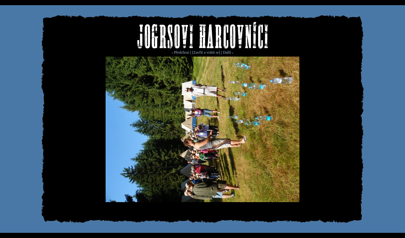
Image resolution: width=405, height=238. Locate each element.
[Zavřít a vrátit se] (206, 52)
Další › (228, 52)
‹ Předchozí (180, 52)
